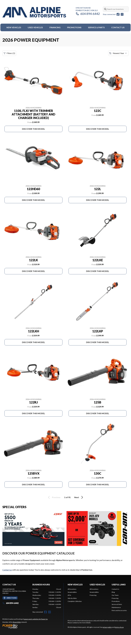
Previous (53, 497)
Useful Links (119, 584)
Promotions (74, 27)
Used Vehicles (35, 27)
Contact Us (118, 27)
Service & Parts (96, 27)
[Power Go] (25, 626)
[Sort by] (118, 53)
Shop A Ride (17, 622)
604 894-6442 (88, 13)
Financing (55, 27)
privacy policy (107, 627)
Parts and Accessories (119, 610)
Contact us (7, 570)
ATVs (69, 595)
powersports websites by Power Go (36, 619)
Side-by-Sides (72, 598)
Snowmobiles (72, 592)
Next (79, 497)
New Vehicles (13, 27)
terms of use (119, 627)
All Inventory (72, 589)
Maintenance (116, 607)
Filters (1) (9, 53)
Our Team (115, 595)
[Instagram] (122, 14)
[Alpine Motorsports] (34, 12)
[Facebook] (118, 14)
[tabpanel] (46, 598)
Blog (113, 592)
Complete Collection (75, 601)
